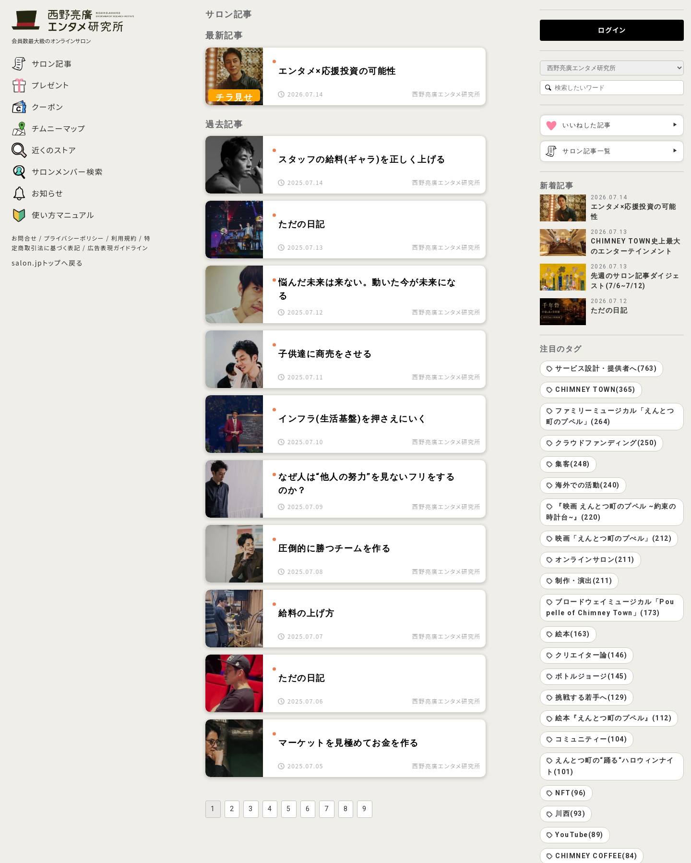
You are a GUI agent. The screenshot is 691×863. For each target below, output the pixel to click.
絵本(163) (568, 634)
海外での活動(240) (583, 485)
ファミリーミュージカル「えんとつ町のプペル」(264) (610, 416)
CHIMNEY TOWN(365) (591, 389)
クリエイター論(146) (586, 655)
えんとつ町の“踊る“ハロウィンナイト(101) (610, 766)
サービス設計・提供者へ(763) (601, 368)
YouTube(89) (575, 835)
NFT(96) (566, 793)
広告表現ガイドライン (117, 247)
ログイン (612, 30)
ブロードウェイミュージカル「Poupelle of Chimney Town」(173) (610, 607)
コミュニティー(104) (586, 739)
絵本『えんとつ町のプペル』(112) (609, 718)
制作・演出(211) (579, 580)
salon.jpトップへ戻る (47, 262)
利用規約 (124, 238)
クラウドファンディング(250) (601, 443)
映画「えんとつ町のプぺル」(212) (609, 538)
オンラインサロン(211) (590, 559)
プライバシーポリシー (74, 238)
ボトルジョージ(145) (586, 676)
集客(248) (568, 464)
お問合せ (24, 238)
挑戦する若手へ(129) (586, 697)
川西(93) (565, 813)
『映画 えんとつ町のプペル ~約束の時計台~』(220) (611, 512)
